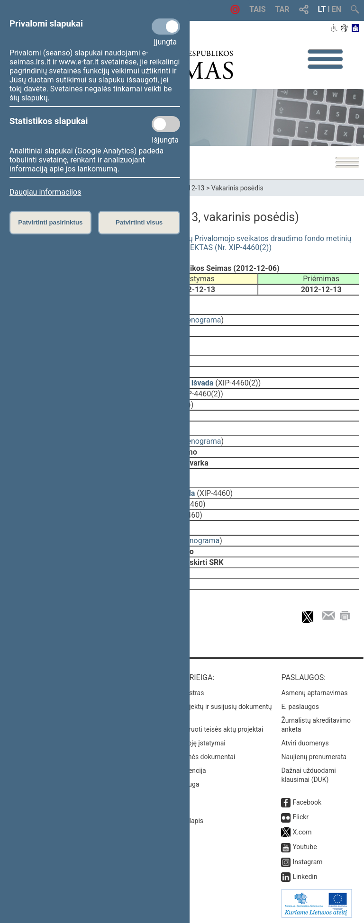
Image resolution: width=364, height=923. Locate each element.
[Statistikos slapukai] (166, 124)
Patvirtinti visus (139, 222)
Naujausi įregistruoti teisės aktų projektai (203, 729)
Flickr (300, 817)
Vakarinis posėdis (237, 188)
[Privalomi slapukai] (166, 26)
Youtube (304, 847)
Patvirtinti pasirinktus (50, 222)
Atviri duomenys (304, 743)
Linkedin (304, 876)
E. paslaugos (300, 706)
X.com (301, 832)
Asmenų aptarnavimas (314, 693)
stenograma (201, 319)
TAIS (257, 9)
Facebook (306, 802)
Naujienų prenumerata (313, 757)
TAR (282, 9)
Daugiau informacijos (45, 192)
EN (336, 9)
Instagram (307, 862)
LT (322, 9)
